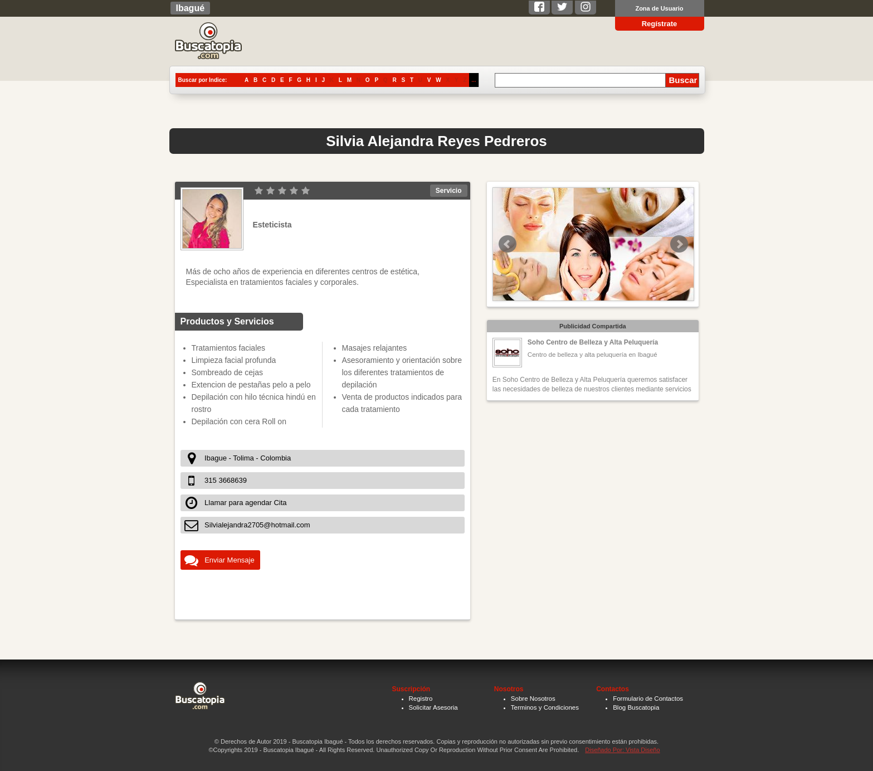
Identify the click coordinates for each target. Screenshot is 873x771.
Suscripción (411, 689)
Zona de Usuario (659, 8)
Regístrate (659, 24)
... (473, 80)
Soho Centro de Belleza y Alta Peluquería (593, 342)
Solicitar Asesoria (433, 707)
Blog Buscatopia (636, 707)
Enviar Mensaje (229, 560)
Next (679, 244)
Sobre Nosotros (533, 698)
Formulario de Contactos (648, 698)
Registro (421, 698)
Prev (507, 244)
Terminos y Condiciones (545, 707)
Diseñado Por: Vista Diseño (622, 749)
